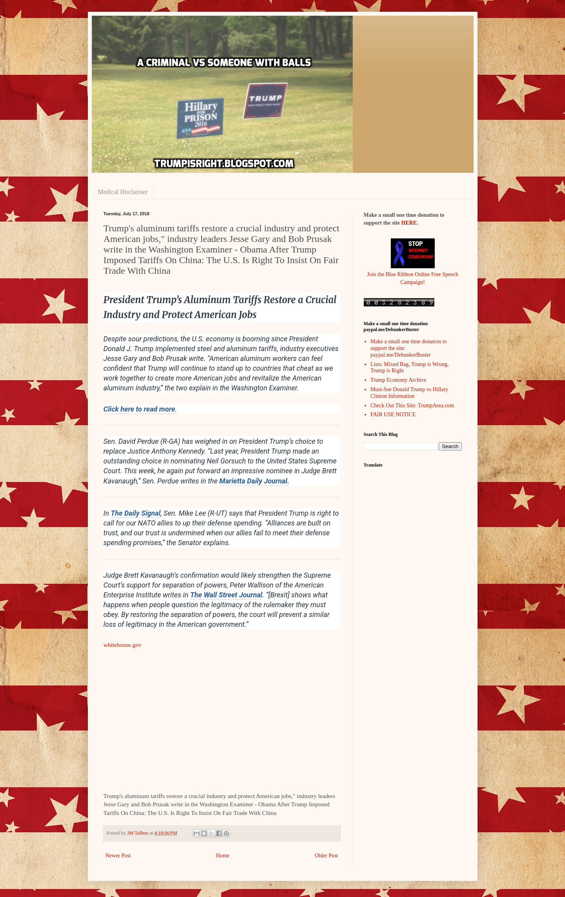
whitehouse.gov (123, 644)
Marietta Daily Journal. (254, 481)
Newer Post (118, 856)
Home (223, 856)
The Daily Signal (135, 513)
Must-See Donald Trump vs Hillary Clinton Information (409, 392)
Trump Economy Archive (398, 380)
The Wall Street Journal (226, 595)
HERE (409, 223)
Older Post (326, 856)
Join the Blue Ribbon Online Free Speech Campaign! (412, 274)
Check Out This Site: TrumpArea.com (412, 405)
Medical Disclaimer (123, 192)
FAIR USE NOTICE (393, 414)
